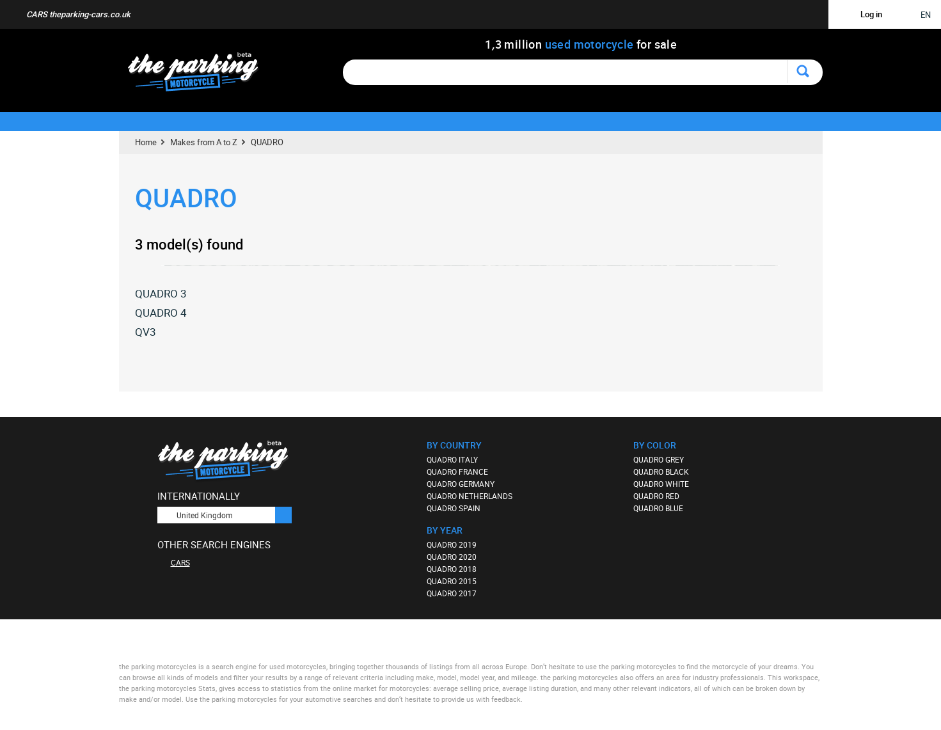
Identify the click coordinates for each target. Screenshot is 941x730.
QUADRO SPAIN (453, 508)
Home (146, 142)
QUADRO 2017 (452, 593)
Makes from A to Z (203, 142)
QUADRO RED (656, 496)
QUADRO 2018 (452, 569)
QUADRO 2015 (452, 581)
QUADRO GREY (658, 459)
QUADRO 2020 (452, 556)
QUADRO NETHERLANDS (469, 496)
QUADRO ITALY (452, 459)
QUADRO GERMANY (460, 484)
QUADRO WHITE (661, 484)
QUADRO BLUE (658, 508)
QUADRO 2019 (452, 544)
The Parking (200, 75)
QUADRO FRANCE (457, 471)
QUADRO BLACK (661, 471)
